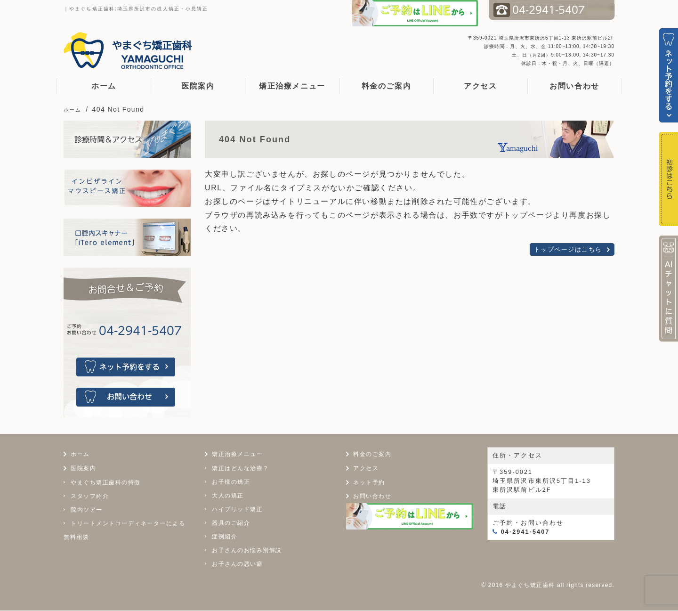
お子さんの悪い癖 (237, 564)
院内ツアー (87, 509)
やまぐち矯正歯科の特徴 (106, 482)
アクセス (480, 86)
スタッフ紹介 (90, 496)
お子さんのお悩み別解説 (247, 550)
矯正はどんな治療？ (240, 468)
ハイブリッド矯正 (237, 509)
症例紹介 (224, 536)
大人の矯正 (228, 495)
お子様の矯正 (231, 482)
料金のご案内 (387, 86)
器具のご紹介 (231, 523)
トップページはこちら (567, 249)
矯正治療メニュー (292, 86)
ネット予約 (370, 482)
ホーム (103, 86)
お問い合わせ (574, 86)
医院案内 (197, 86)
